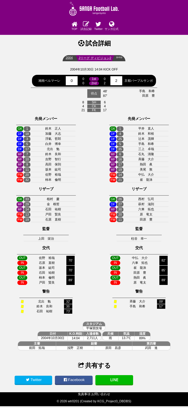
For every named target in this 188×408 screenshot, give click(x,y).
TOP (61, 27)
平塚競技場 (94, 330)
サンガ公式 (126, 26)
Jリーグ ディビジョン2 (93, 59)
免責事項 (84, 396)
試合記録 (83, 26)
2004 (67, 59)
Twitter (105, 27)
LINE (114, 381)
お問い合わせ (100, 396)
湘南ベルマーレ (49, 82)
